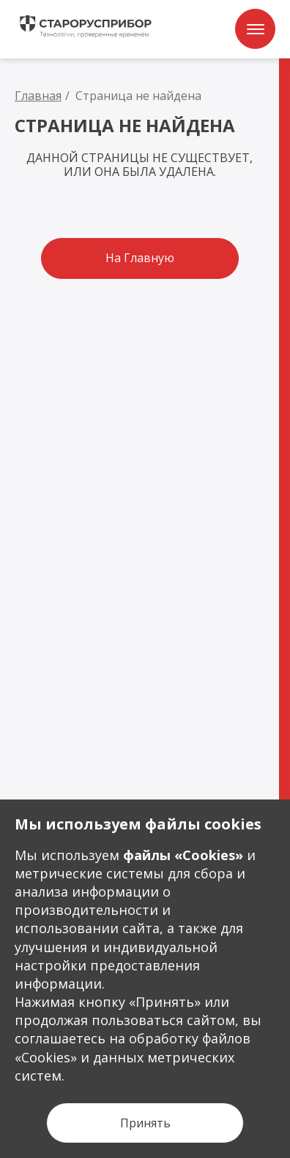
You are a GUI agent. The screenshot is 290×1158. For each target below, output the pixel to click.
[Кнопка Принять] (145, 1123)
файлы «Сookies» (183, 855)
